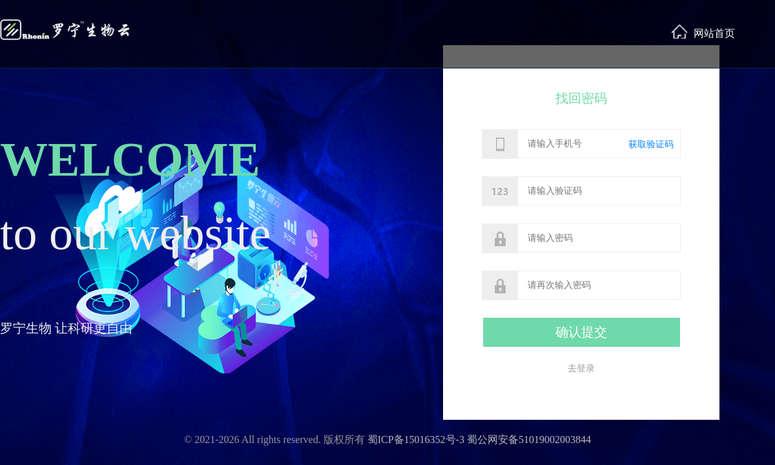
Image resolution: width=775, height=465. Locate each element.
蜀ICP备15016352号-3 (415, 439)
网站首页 (703, 31)
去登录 (581, 368)
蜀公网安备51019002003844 (529, 439)
